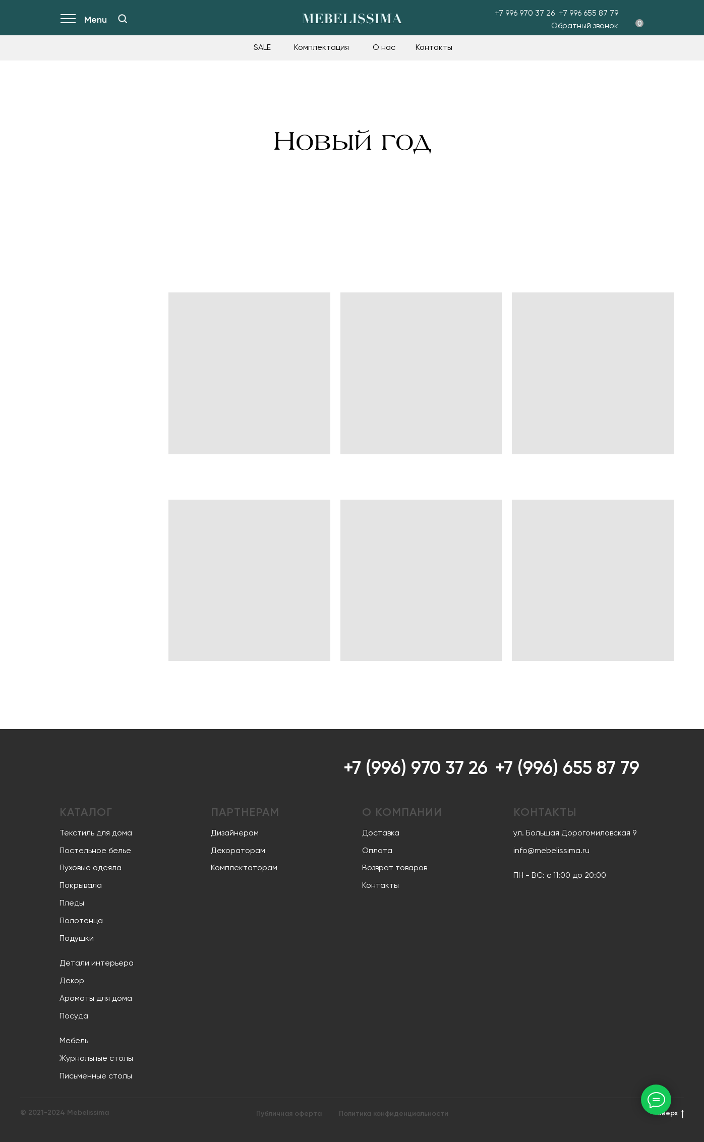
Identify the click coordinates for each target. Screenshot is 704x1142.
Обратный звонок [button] (584, 25)
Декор (72, 980)
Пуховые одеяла (91, 867)
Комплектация (321, 47)
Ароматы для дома (96, 998)
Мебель (74, 1040)
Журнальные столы (96, 1058)
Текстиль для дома (96, 832)
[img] (122, 18)
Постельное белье (95, 850)
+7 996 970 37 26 (525, 13)
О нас (384, 47)
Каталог (86, 812)
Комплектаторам (244, 867)
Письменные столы (96, 1075)
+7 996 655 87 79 (588, 13)
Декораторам (238, 850)
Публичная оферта (289, 1113)
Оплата (377, 850)
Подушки (77, 938)
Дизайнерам (235, 832)
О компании (402, 812)
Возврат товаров (394, 867)
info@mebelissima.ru (551, 850)
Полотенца (81, 920)
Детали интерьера (97, 963)
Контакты (434, 47)
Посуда (74, 1015)
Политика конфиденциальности (393, 1113)
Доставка (380, 832)
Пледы (72, 903)
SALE (262, 47)
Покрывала (81, 885)
